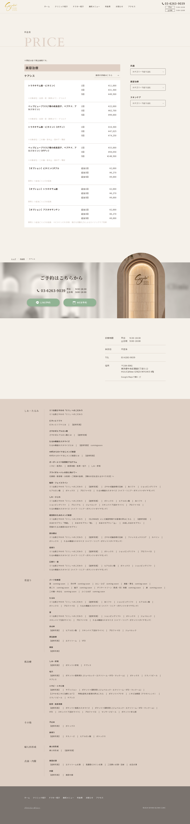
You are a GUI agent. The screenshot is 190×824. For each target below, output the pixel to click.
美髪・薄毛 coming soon (136, 583)
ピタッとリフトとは (57, 424)
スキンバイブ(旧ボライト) (113, 504)
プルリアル (76, 504)
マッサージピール (109, 712)
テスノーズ (70, 736)
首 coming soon (57, 583)
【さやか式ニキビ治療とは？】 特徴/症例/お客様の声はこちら (76, 693)
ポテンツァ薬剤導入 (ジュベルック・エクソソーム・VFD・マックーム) (95, 675)
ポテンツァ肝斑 (72, 665)
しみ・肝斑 (96, 466)
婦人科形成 (54, 750)
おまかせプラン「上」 (108, 523)
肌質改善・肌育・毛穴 (77, 466)
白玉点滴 (133, 764)
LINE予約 (43, 302)
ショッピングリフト (149, 486)
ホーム (47, 6)
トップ (13, 259)
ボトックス (70, 490)
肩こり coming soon (59, 587)
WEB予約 (80, 302)
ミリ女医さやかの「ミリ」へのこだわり (66, 414)
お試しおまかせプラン (132, 523)
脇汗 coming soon (83, 587)
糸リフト (132, 486)
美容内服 (69, 775)
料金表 (108, 6)
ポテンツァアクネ (116, 693)
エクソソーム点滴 (73, 764)
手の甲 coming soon (81, 583)
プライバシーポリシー (32, 808)
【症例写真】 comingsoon (91, 445)
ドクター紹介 (78, 6)
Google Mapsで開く (131, 377)
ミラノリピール (151, 675)
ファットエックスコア (137, 537)
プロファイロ (86, 490)
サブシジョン (71, 689)
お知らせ (119, 6)
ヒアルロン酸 (55, 490)
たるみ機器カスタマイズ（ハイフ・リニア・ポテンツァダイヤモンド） (126, 490)
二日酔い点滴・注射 (116, 764)
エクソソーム (71, 640)
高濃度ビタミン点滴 (94, 764)
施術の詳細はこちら (104, 75)
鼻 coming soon (154, 587)
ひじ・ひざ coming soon (107, 583)
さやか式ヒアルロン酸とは (60, 435)
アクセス (131, 6)
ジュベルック (91, 504)
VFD (84, 640)
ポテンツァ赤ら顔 (129, 712)
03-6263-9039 (173, 3)
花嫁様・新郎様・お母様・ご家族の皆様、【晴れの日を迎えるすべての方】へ (81, 476)
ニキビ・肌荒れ (56, 466)
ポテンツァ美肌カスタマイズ (78, 708)
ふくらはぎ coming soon (93, 591)
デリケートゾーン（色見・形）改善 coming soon (119, 587)
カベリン (156, 537)
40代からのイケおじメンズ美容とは (64, 455)
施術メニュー (94, 6)
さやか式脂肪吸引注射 (113, 486)
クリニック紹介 (61, 6)
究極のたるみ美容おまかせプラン (63, 527)
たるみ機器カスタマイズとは (61, 445)
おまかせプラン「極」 (84, 523)
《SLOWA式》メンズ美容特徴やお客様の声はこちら (110, 519)
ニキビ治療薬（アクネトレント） (143, 693)
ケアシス (87, 665)
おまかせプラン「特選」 (59, 523)
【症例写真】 (76, 424)
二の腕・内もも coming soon (63, 591)
